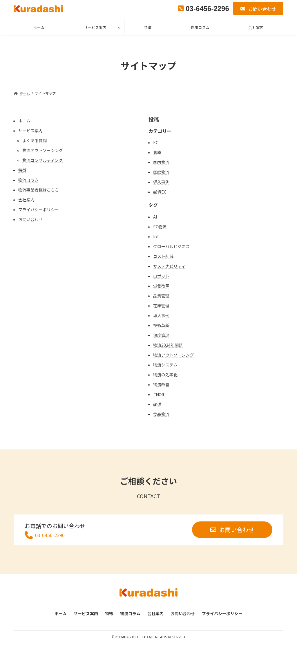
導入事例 (161, 182)
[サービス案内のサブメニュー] (119, 27)
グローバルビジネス (171, 246)
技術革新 (161, 325)
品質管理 (161, 296)
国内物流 (161, 162)
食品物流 (161, 414)
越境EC (159, 192)
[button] (258, 8)
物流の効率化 (165, 375)
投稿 (153, 119)
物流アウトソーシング (42, 150)
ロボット (161, 276)
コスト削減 (163, 256)
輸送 (157, 404)
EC (155, 142)
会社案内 (26, 200)
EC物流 (159, 227)
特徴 (22, 170)
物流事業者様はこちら (38, 190)
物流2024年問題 (168, 345)
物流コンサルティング (42, 160)
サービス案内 (95, 27)
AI (155, 217)
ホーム (24, 121)
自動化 (159, 394)
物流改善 (161, 384)
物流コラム (28, 180)
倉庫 (157, 152)
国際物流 (161, 172)
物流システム (165, 365)
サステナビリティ (169, 266)
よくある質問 (34, 140)
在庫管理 (161, 305)
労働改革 (161, 286)
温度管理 (161, 335)
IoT (156, 236)
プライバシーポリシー (38, 209)
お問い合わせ (30, 219)
